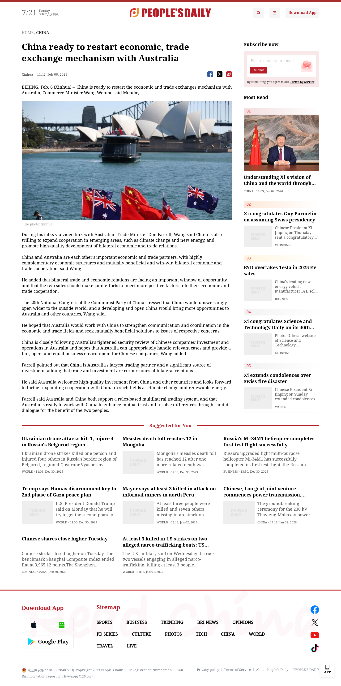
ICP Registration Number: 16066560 (154, 670)
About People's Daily (272, 670)
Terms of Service (237, 670)
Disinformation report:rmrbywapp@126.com (57, 676)
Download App (302, 12)
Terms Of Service (302, 82)
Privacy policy (208, 670)
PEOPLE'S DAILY (306, 670)
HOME (28, 32)
